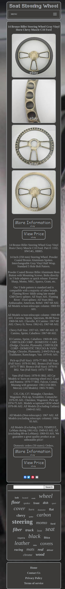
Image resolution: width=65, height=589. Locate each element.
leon (39, 530)
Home (33, 567)
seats (33, 498)
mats (30, 549)
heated (25, 497)
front (36, 503)
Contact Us (33, 572)
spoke (31, 517)
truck (29, 530)
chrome (27, 555)
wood (40, 554)
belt (17, 497)
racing (18, 549)
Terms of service (33, 583)
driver (50, 550)
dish (45, 503)
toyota (21, 538)
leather (22, 543)
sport (54, 503)
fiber (17, 529)
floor (15, 502)
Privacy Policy (33, 578)
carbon (44, 514)
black (34, 536)
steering (22, 521)
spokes (27, 503)
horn (31, 509)
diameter (41, 510)
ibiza (47, 537)
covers (46, 543)
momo (41, 522)
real (40, 549)
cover (19, 508)
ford (53, 523)
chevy (20, 515)
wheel (46, 496)
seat (50, 529)
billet (35, 545)
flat (51, 509)
